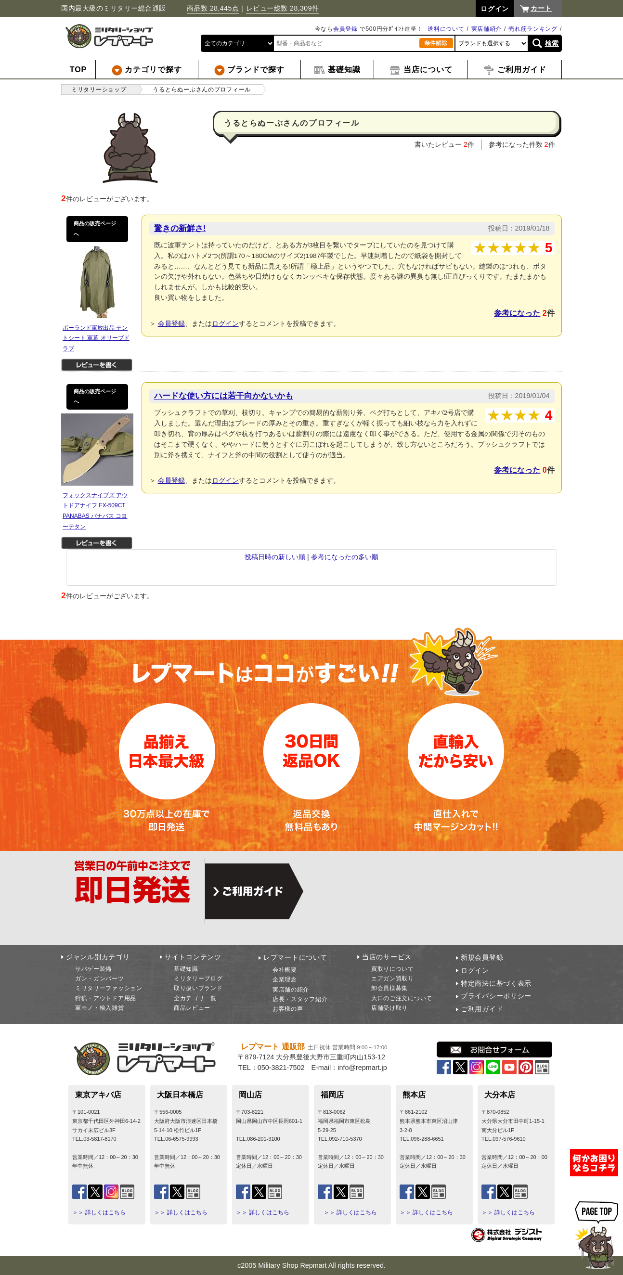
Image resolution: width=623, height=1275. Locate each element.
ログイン (225, 323)
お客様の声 (288, 1008)
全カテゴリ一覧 (195, 998)
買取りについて (392, 969)
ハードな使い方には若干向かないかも (223, 395)
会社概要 (285, 969)
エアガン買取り (392, 978)
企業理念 (285, 979)
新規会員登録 (482, 957)
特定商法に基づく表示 (496, 983)
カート (541, 8)
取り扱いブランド (198, 988)
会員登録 (345, 29)
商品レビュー (192, 1008)
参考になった (517, 313)
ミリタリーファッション (109, 988)
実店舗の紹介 (291, 989)
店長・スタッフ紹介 (300, 999)
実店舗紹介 (486, 29)
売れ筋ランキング (533, 29)
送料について (446, 29)
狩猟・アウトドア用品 (105, 998)
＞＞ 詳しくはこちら (99, 1212)
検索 (552, 43)
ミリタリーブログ (198, 978)
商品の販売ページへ (95, 228)
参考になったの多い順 (344, 557)
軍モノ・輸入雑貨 (99, 1008)
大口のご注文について (401, 998)
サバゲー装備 (93, 969)
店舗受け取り (389, 1008)
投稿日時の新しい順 (275, 557)
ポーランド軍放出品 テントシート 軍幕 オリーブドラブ (96, 338)
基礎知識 (186, 969)
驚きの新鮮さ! (180, 228)
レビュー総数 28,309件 (282, 8)
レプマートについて (295, 957)
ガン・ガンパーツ (99, 978)
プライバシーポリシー (496, 996)
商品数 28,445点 (213, 8)
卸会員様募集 (389, 988)
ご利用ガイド (482, 1009)
